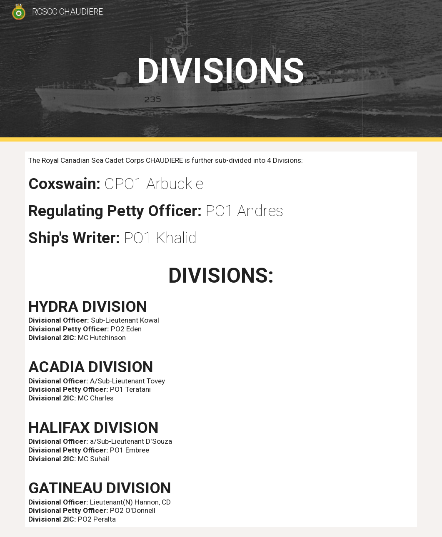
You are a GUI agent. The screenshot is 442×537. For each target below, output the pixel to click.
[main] (221, 71)
